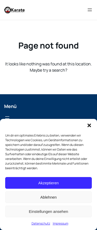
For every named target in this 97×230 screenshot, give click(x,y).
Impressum (60, 223)
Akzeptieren (48, 183)
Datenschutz (41, 223)
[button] (89, 125)
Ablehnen (48, 197)
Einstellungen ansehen (48, 211)
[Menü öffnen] (90, 10)
